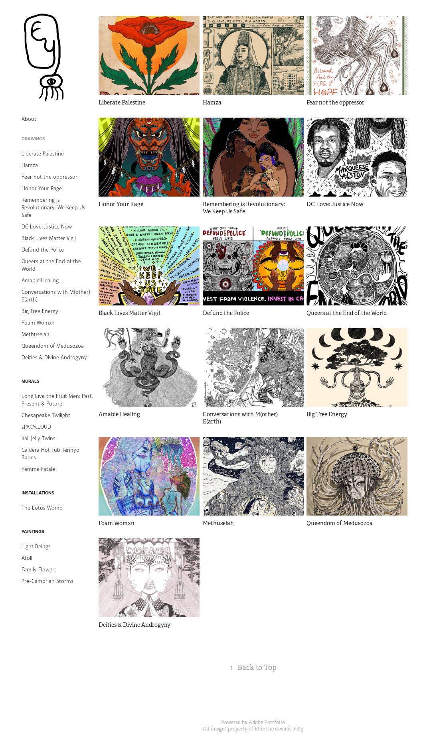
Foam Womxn (38, 322)
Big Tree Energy (40, 311)
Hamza (30, 165)
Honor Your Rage (42, 188)
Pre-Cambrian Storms (47, 581)
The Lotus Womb (42, 507)
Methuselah (35, 334)
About (29, 119)
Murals (31, 381)
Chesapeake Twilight (46, 415)
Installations (38, 493)
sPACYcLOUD (36, 426)
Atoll (27, 558)
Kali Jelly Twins (38, 438)
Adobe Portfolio (267, 722)
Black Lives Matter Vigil (49, 238)
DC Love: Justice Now (47, 226)
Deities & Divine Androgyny (54, 357)
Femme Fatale (38, 469)
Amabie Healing (40, 280)
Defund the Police (43, 249)
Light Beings (36, 546)
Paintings (33, 531)
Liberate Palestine (43, 153)
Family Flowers (39, 569)
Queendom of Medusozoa (53, 346)
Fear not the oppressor (49, 176)
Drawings (33, 139)
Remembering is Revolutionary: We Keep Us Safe (53, 208)
